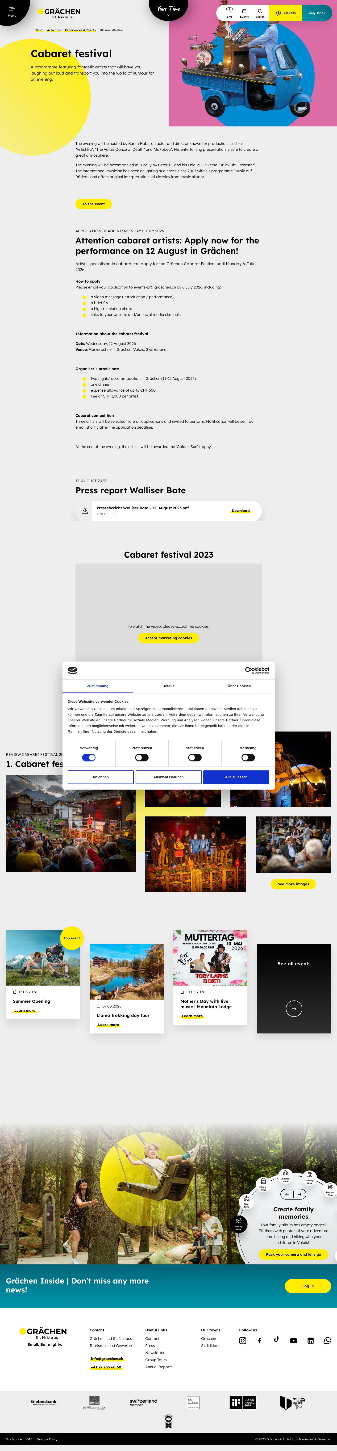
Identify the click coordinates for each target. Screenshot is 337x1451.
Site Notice (14, 1439)
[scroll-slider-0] (286, 1194)
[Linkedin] (310, 1341)
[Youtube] (293, 1341)
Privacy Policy (47, 1439)
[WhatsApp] (327, 1341)
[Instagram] (242, 1341)
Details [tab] (169, 686)
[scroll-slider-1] (299, 1194)
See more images (293, 884)
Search (260, 13)
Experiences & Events (80, 30)
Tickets (286, 13)
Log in (308, 1286)
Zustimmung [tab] (97, 686)
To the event (94, 204)
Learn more (24, 1010)
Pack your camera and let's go (293, 1254)
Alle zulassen (236, 777)
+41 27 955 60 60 (106, 1367)
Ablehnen (101, 777)
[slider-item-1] (238, 1224)
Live (229, 12)
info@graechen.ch (107, 1359)
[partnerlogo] (45, 1403)
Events (244, 13)
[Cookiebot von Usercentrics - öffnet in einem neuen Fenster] (248, 670)
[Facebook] (259, 1341)
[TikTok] (276, 1341)
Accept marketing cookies (168, 638)
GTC (29, 1439)
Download (241, 511)
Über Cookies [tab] (239, 686)
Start (39, 30)
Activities (54, 30)
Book (317, 13)
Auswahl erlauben (168, 777)
